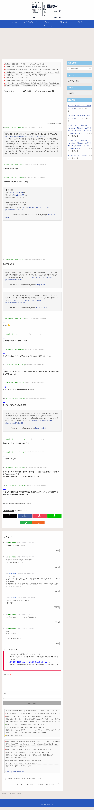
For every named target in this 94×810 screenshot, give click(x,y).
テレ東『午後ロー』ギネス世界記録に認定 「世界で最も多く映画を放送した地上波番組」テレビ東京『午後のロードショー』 (41, 83)
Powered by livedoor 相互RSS (14, 774)
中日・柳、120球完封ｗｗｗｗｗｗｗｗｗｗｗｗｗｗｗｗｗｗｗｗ (25, 730)
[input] (79, 68)
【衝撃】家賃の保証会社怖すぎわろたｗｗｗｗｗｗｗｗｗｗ (23, 749)
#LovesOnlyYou (28, 207)
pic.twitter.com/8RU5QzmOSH (15, 302)
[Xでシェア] (10, 516)
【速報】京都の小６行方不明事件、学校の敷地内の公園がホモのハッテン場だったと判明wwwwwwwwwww (36, 744)
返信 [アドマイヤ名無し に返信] (57, 550)
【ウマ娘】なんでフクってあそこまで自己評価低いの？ (22, 766)
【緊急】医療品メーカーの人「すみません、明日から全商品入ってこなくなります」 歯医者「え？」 (34, 72)
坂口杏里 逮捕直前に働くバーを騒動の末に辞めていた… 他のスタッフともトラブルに (31, 86)
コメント (7, 674)
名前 (4, 696)
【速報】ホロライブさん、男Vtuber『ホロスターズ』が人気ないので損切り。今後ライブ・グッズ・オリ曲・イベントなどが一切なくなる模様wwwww (49, 733)
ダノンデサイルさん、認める (77, 155)
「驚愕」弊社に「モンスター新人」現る (16, 77)
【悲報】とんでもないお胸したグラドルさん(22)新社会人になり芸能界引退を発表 (29, 758)
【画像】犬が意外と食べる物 (14, 738)
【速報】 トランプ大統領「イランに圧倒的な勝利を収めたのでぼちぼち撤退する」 (30, 719)
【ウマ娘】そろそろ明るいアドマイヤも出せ (18, 769)
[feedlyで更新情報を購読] (30, 522)
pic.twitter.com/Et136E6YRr (14, 210)
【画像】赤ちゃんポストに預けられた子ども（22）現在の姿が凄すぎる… (26, 75)
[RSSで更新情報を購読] (34, 522)
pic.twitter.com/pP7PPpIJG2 (14, 280)
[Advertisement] (47, 43)
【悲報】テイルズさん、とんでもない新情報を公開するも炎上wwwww (26, 735)
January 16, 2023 (40, 428)
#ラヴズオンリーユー (16, 192)
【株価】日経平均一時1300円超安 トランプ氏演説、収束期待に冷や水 (26, 80)
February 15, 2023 (41, 307)
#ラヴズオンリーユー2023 (41, 207)
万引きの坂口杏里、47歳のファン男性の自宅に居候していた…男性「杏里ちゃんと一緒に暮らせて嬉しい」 (37, 722)
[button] (90, 68)
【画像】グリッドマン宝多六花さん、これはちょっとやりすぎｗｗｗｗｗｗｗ (28, 755)
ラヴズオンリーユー (21, 510)
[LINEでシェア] (54, 516)
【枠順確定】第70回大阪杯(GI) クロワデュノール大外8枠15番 (23, 763)
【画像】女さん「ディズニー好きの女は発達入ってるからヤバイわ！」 (26, 727)
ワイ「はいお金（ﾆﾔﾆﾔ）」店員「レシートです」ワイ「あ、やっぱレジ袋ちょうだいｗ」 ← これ (35, 716)
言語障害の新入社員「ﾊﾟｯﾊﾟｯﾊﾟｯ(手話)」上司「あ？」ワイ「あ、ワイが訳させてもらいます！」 (33, 69)
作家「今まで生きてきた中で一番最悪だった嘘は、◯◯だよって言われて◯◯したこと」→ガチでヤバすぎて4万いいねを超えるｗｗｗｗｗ (46, 724)
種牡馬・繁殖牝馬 (8, 510)
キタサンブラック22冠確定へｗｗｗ (16, 760)
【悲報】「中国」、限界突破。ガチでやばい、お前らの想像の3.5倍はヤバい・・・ (29, 66)
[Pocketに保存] (39, 516)
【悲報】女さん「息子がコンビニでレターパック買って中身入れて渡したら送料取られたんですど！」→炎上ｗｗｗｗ (40, 747)
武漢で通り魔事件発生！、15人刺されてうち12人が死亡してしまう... (25, 64)
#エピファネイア (18, 195)
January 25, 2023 (40, 284)
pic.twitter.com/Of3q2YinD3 (14, 423)
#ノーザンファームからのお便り (42, 277)
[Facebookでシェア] (25, 516)
